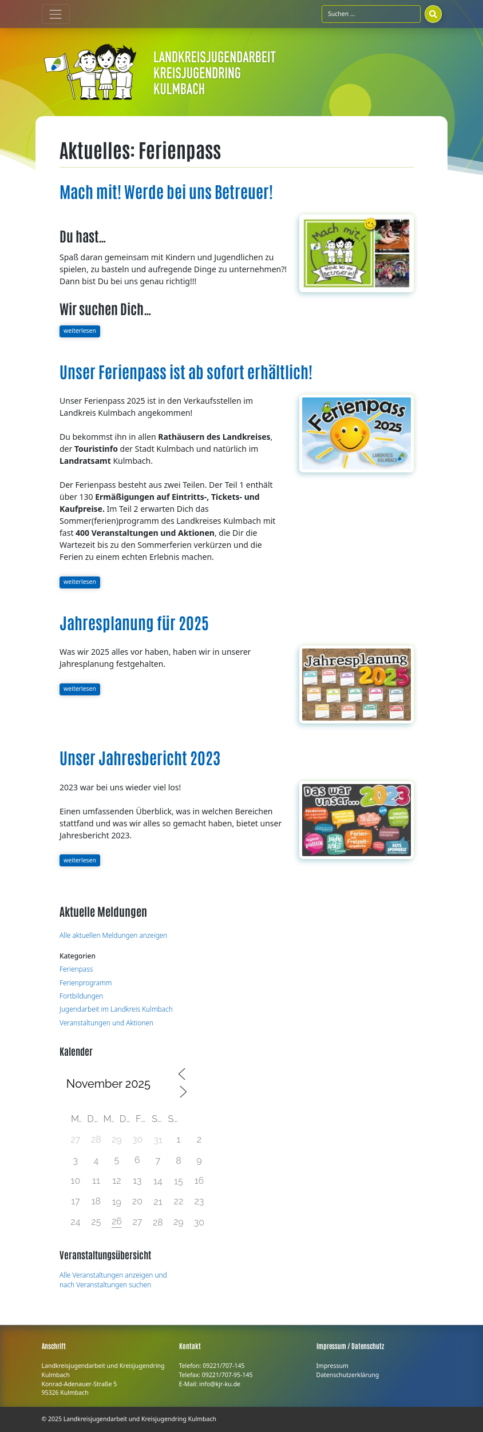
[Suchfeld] (371, 13)
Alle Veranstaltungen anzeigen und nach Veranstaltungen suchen (113, 1280)
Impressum (332, 1366)
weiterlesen (80, 331)
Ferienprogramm (86, 982)
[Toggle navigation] (56, 14)
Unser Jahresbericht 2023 (140, 757)
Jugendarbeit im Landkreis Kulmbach (116, 1008)
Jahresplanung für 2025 (134, 622)
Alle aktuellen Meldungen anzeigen (113, 935)
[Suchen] (433, 13)
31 (157, 1140)
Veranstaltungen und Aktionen (106, 1022)
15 (178, 1181)
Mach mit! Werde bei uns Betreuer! (166, 191)
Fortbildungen (81, 995)
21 (157, 1201)
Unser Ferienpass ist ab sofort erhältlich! (186, 371)
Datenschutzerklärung (347, 1375)
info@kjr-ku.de (219, 1384)
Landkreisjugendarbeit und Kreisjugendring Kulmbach (140, 1419)
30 (199, 1222)
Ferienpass (76, 968)
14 (158, 1181)
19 (116, 1201)
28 (158, 1222)
